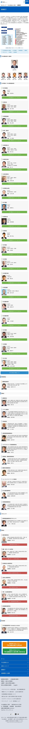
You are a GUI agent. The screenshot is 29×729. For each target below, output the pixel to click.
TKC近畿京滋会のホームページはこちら (14, 311)
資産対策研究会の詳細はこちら (14, 544)
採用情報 (12, 706)
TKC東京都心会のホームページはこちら (14, 154)
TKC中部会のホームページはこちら (14, 254)
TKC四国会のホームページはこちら (14, 353)
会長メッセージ (5, 666)
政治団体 (15, 52)
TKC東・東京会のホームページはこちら (14, 140)
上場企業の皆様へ (14, 679)
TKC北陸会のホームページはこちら (14, 268)
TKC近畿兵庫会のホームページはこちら (14, 325)
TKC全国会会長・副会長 (7, 50)
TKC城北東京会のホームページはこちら (14, 183)
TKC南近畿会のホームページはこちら (14, 296)
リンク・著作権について (14, 701)
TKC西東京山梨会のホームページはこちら (14, 197)
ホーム (2, 659)
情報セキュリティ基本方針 (8, 691)
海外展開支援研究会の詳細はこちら (14, 615)
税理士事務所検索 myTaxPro (7, 708)
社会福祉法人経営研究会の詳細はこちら (14, 572)
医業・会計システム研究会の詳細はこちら (14, 558)
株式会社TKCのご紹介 (16, 704)
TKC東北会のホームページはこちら (14, 111)
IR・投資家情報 (4, 706)
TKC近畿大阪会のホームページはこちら (14, 282)
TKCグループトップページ (7, 710)
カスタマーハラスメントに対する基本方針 (11, 698)
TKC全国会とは (5, 662)
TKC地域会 (15, 50)
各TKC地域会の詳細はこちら (14, 372)
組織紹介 (19, 5)
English (15, 685)
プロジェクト (5, 52)
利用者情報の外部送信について (9, 694)
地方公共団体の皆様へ (6, 685)
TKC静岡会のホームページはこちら (14, 240)
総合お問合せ (18, 706)
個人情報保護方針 (21, 689)
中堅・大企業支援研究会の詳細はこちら (14, 601)
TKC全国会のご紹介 (12, 5)
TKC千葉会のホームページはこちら (14, 212)
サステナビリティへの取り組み (9, 689)
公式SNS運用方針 (19, 691)
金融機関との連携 (5, 673)
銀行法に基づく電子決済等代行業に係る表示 (12, 696)
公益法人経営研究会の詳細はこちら (14, 587)
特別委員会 (21, 50)
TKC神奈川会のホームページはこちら (14, 226)
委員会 (26, 50)
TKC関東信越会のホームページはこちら (14, 125)
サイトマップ (5, 701)
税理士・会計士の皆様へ (7, 681)
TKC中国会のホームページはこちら (14, 339)
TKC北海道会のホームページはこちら (14, 97)
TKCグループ (3, 5)
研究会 (10, 52)
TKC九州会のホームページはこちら (14, 368)
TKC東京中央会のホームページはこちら (14, 169)
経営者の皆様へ (5, 679)
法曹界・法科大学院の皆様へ (8, 683)
